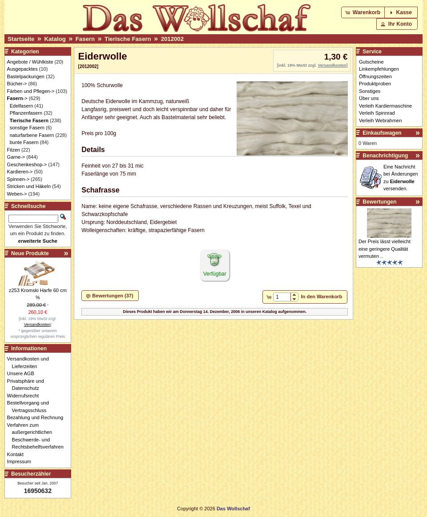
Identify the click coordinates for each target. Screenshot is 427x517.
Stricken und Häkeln (29, 186)
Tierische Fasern (128, 39)
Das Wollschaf (233, 508)
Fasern (85, 39)
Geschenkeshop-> (27, 164)
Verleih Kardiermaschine (385, 105)
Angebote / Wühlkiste (30, 61)
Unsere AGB (23, 373)
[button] (363, 12)
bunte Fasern (24, 142)
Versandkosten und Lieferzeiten (30, 362)
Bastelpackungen (25, 76)
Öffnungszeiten (375, 76)
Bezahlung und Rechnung (38, 417)
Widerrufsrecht (25, 395)
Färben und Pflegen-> (31, 91)
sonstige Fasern (27, 127)
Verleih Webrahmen (380, 120)
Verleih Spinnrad (377, 113)
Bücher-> (17, 83)
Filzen (13, 149)
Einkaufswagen (382, 133)
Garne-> (16, 157)
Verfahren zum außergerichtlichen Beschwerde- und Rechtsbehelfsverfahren (38, 436)
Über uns (369, 98)
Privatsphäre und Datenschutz (28, 384)
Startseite (21, 39)
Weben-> (17, 193)
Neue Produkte (30, 253)
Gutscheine (371, 61)
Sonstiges (369, 91)
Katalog (54, 39)
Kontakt (18, 454)
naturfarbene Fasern (32, 135)
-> (17, 98)
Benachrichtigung (385, 155)
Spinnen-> (18, 179)
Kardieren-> (20, 171)
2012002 (172, 39)
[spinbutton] (282, 297)
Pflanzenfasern (26, 113)
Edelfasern (21, 105)
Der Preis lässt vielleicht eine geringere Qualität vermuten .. (385, 249)
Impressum (21, 461)
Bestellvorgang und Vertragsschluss (30, 406)
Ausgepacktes (22, 69)
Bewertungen (379, 202)
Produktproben (375, 83)
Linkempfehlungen (379, 69)
